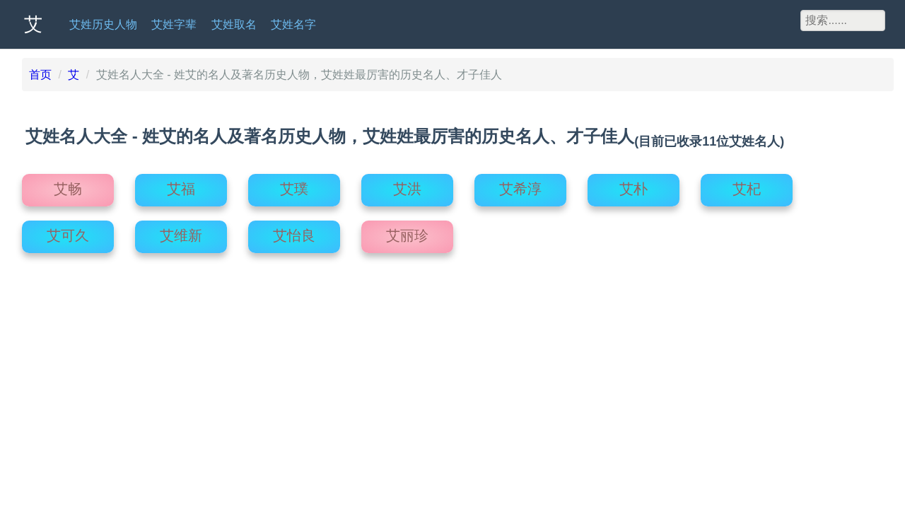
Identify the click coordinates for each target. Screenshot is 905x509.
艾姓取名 (234, 24)
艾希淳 (520, 184)
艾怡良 (294, 230)
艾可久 (68, 230)
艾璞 (294, 184)
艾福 (181, 184)
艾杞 (746, 184)
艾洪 (407, 184)
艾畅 (68, 184)
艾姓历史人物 (103, 24)
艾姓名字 (293, 24)
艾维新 (181, 230)
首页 (40, 75)
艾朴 (633, 184)
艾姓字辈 (174, 24)
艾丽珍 (407, 230)
